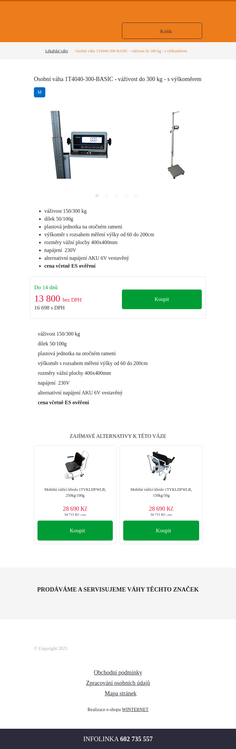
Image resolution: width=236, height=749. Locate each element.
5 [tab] (137, 197)
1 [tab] (98, 197)
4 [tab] (128, 197)
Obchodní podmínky (118, 672)
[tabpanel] (175, 144)
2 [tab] (108, 197)
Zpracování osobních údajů (118, 683)
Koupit (162, 299)
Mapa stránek (120, 693)
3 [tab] (118, 197)
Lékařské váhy (56, 51)
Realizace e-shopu (104, 709)
